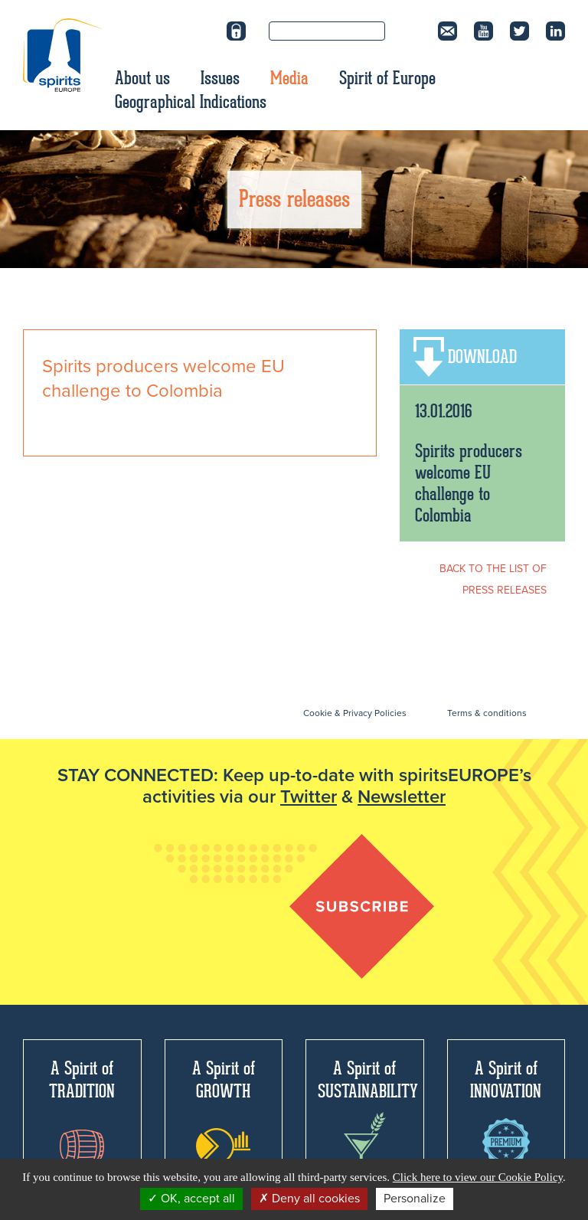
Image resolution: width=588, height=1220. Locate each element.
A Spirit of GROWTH (223, 1110)
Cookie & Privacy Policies (355, 713)
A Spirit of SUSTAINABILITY (368, 1115)
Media (289, 78)
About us (142, 78)
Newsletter (402, 797)
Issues (220, 78)
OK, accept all (191, 1198)
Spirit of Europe (387, 78)
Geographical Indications (190, 101)
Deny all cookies (309, 1198)
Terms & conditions (487, 713)
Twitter (308, 797)
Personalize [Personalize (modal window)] (415, 1198)
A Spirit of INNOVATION (505, 1111)
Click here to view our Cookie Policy (478, 1177)
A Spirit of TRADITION (82, 1110)
